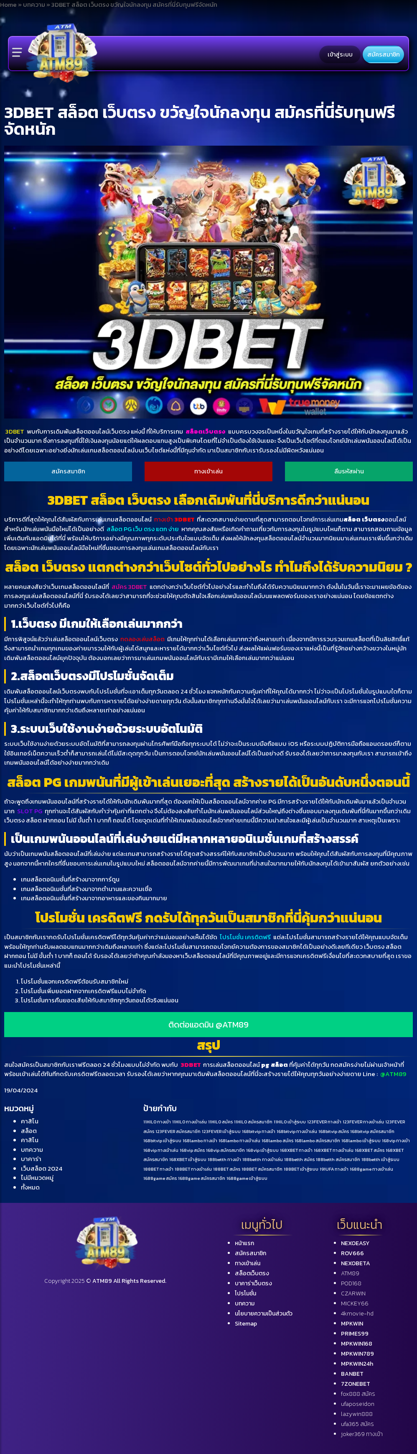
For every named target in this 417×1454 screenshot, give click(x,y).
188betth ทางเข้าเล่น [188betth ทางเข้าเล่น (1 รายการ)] (262, 1159)
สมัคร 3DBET (129, 586)
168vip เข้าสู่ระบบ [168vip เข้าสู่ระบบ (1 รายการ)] (262, 1150)
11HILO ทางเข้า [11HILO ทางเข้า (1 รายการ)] (157, 1121)
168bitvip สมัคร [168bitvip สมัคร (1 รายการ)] (333, 1131)
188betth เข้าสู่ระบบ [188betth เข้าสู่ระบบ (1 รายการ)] (380, 1159)
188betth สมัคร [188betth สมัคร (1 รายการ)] (299, 1159)
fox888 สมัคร (358, 1394)
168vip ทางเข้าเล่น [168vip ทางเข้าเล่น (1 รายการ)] (160, 1150)
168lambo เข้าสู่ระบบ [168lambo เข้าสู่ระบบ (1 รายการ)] (361, 1140)
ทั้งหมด (30, 1187)
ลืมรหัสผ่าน (349, 471)
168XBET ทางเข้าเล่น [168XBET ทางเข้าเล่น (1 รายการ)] (333, 1150)
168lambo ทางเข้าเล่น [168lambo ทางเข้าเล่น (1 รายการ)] (239, 1140)
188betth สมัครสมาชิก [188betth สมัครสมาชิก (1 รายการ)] (338, 1159)
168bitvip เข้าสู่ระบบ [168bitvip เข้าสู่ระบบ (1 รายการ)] (162, 1140)
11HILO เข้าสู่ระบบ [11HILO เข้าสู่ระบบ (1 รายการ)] (290, 1121)
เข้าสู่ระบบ (340, 54)
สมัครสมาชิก (383, 54)
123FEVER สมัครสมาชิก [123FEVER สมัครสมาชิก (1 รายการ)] (178, 1131)
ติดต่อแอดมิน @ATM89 (208, 1024)
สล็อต (29, 1130)
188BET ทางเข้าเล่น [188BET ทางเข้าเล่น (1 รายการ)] (193, 1169)
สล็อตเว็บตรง (206, 431)
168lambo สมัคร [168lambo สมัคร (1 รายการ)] (277, 1140)
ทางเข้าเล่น (208, 471)
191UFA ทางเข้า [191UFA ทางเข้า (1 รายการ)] (334, 1169)
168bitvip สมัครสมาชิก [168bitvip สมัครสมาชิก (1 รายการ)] (372, 1131)
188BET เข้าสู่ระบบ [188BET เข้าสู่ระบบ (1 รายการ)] (301, 1169)
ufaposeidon (357, 1404)
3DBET (14, 431)
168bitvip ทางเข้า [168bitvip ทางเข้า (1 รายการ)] (258, 1131)
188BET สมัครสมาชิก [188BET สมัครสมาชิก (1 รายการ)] (262, 1169)
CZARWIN (353, 1293)
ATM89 (350, 1273)
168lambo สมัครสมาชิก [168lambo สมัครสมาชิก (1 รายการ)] (317, 1140)
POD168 (351, 1283)
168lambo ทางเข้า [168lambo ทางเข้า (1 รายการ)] (200, 1140)
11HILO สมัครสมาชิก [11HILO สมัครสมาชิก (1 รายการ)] (253, 1121)
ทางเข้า (174, 519)
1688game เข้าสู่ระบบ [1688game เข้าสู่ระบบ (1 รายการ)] (246, 1178)
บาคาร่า (31, 1159)
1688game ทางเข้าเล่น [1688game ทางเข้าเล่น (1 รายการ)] (371, 1169)
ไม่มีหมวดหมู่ (37, 1177)
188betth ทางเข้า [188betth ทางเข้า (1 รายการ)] (224, 1159)
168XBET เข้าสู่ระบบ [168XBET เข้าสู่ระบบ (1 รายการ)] (187, 1159)
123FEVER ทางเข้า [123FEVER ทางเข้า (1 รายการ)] (324, 1121)
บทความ (32, 1149)
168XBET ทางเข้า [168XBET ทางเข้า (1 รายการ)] (296, 1150)
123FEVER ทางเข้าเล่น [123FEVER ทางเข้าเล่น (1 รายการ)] (363, 1121)
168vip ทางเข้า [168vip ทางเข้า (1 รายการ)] (396, 1140)
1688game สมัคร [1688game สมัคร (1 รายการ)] (160, 1178)
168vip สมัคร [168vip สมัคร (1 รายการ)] (192, 1150)
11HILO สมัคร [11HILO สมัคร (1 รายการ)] (220, 1121)
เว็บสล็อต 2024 (41, 1168)
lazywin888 (357, 1414)
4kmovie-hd (357, 1313)
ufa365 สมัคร (357, 1424)
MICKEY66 (355, 1303)
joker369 (362, 1434)
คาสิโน (29, 1121)
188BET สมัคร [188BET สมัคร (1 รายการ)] (226, 1169)
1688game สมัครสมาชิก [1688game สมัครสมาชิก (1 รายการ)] (201, 1178)
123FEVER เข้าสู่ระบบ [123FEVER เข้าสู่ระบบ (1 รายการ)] (221, 1131)
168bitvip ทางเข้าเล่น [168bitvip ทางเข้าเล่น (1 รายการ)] (297, 1131)
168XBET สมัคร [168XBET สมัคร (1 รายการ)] (369, 1150)
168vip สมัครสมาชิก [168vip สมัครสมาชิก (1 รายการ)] (225, 1150)
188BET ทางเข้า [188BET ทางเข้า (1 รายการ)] (158, 1169)
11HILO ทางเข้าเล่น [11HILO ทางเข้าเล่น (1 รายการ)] (189, 1121)
